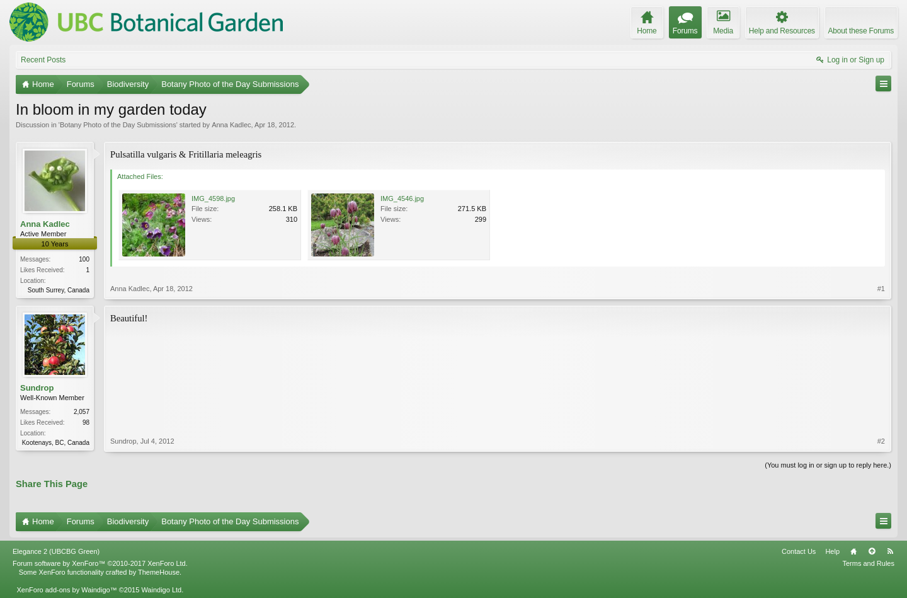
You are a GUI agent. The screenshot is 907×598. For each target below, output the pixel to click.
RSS (890, 551)
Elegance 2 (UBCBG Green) (56, 551)
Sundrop (37, 388)
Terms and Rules (868, 563)
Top (871, 551)
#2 (881, 441)
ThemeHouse (159, 572)
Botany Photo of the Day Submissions (118, 125)
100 (84, 259)
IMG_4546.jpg (402, 198)
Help (832, 551)
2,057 (81, 411)
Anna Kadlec (231, 125)
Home (853, 551)
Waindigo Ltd (161, 590)
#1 (881, 288)
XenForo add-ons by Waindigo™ (66, 590)
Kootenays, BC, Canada (55, 442)
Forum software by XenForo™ (100, 563)
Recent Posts (43, 59)
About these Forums (861, 30)
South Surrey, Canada (58, 290)
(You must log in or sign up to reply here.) (828, 465)
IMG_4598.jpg (213, 198)
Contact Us (799, 551)
